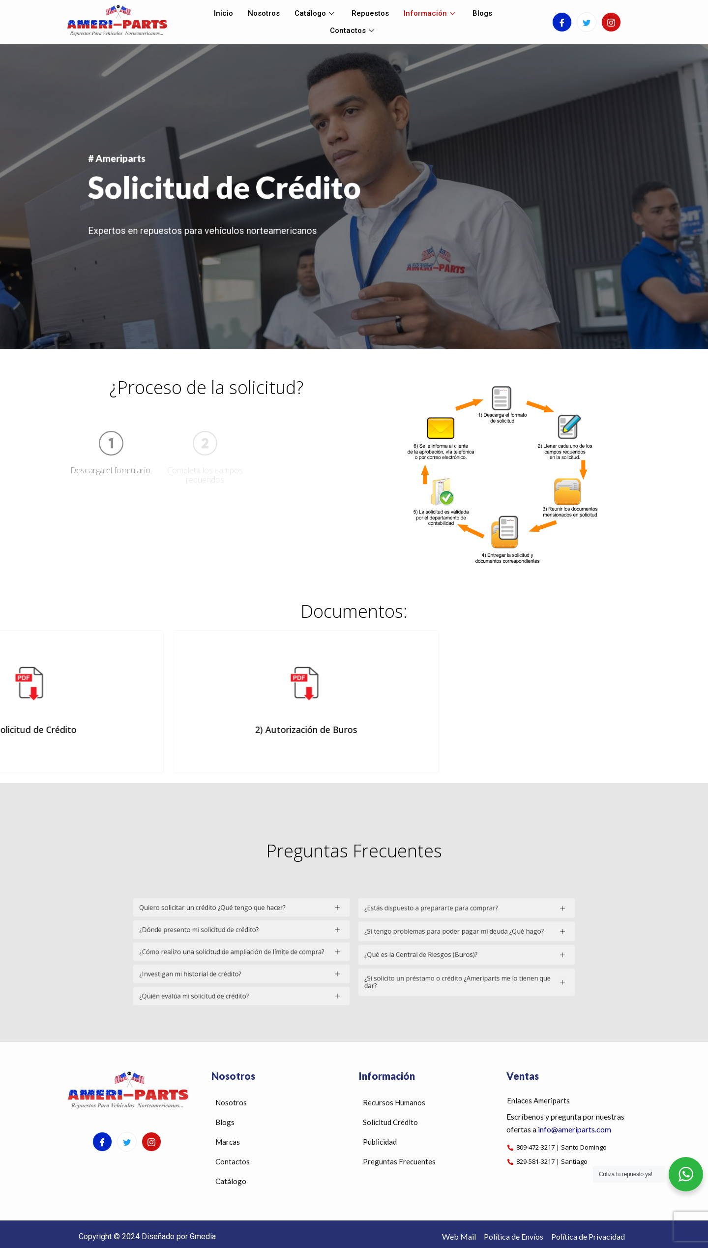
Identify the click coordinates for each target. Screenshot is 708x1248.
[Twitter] (586, 22)
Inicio (223, 13)
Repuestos (370, 13)
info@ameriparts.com (574, 1129)
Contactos (353, 30)
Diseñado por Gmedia (179, 1236)
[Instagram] (611, 22)
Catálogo (316, 13)
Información (431, 13)
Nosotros (264, 13)
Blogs (482, 13)
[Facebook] (562, 22)
